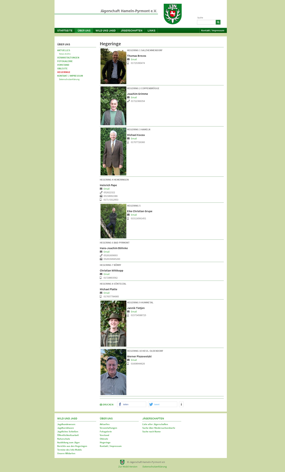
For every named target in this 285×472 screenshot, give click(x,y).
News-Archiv (65, 53)
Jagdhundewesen (66, 424)
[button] (131, 404)
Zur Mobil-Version (127, 466)
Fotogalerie (65, 61)
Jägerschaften (131, 30)
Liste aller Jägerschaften (155, 424)
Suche (200, 17)
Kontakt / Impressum (212, 30)
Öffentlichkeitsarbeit (68, 435)
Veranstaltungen (68, 57)
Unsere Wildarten (66, 453)
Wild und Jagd (106, 30)
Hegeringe (63, 72)
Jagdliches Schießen (67, 431)
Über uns (84, 30)
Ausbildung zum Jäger (68, 442)
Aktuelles (63, 50)
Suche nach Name (151, 431)
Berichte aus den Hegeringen (72, 446)
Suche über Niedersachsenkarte (158, 427)
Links (151, 30)
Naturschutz (63, 438)
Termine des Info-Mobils (69, 449)
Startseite (65, 30)
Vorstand (63, 64)
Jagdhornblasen (65, 427)
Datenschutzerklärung (69, 79)
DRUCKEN (106, 404)
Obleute (62, 68)
